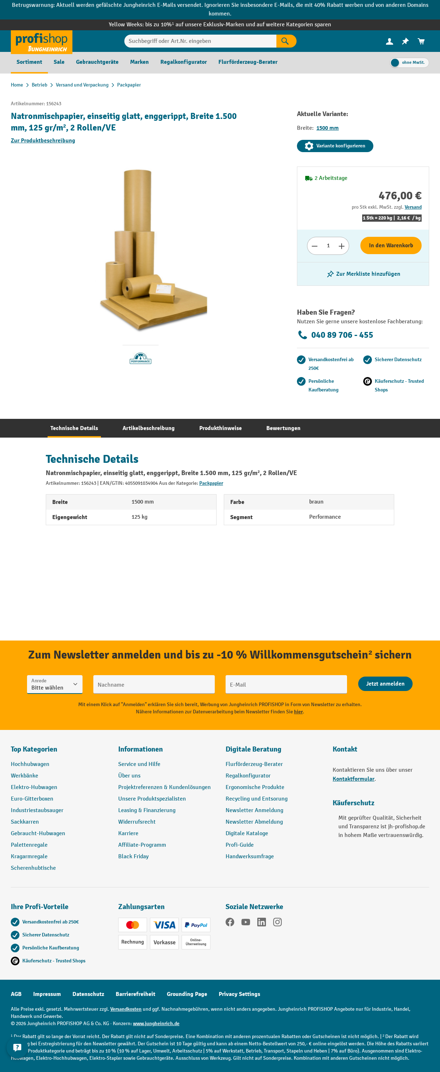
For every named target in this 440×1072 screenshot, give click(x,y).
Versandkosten (126, 1009)
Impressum (47, 994)
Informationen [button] (140, 749)
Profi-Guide (240, 845)
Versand (413, 207)
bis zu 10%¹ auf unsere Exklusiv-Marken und (200, 24)
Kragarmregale (29, 856)
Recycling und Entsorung (257, 799)
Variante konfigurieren (335, 146)
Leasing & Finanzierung (146, 810)
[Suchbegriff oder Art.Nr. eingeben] (200, 41)
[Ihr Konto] (389, 41)
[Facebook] (230, 923)
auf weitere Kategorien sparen (294, 24)
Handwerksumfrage (250, 856)
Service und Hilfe (139, 764)
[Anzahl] (328, 246)
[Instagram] (277, 923)
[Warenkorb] (421, 41)
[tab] (74, 428)
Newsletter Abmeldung (254, 822)
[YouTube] (245, 923)
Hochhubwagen (30, 764)
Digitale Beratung (253, 749)
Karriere (128, 833)
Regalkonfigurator (248, 775)
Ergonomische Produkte (255, 787)
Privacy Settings (239, 994)
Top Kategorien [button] (34, 749)
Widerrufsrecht (137, 822)
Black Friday (133, 856)
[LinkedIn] (261, 923)
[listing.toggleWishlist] (363, 274)
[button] (274, 752)
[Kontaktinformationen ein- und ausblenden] (18, 1054)
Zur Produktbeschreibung (43, 140)
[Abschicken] (385, 684)
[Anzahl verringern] (314, 246)
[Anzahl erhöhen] (341, 246)
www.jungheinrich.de (156, 1023)
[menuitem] (389, 41)
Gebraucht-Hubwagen (38, 833)
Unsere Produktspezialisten (152, 799)
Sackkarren (25, 822)
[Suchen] (286, 41)
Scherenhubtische (33, 868)
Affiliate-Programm (142, 845)
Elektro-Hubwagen (34, 787)
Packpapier (211, 483)
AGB (16, 994)
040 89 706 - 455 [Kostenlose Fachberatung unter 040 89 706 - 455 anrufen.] (335, 335)
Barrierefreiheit (135, 994)
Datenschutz (88, 994)
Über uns (129, 775)
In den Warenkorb (391, 245)
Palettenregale (29, 845)
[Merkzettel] (405, 41)
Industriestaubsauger (37, 810)
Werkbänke (24, 775)
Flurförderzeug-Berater (254, 764)
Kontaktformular (353, 779)
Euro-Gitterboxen (32, 799)
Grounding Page (187, 994)
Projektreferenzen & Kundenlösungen (164, 787)
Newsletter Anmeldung (254, 810)
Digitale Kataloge (247, 833)
